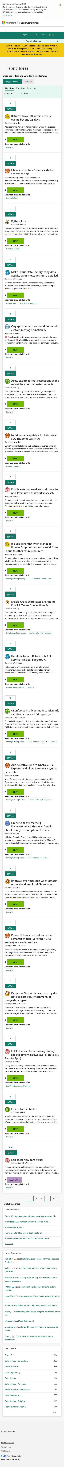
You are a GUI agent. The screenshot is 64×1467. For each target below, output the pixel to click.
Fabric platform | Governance (40, 633)
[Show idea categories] (13, 93)
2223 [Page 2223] (55, 1198)
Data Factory (11, 303)
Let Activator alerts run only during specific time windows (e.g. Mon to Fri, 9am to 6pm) (32, 1054)
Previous (48, 1412)
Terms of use (6, 1447)
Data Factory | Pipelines (15, 1384)
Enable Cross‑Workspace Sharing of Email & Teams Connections (33, 603)
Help (43, 35)
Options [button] (27, 81)
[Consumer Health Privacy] (32, 1459)
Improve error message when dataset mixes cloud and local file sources (34, 882)
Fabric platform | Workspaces (40, 578)
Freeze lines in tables (24, 1109)
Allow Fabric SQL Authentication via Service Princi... (27, 1221)
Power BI (9, 147)
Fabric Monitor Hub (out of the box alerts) (23, 1233)
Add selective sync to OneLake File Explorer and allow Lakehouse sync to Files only (31, 768)
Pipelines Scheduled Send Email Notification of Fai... (27, 1238)
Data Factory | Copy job (28, 303)
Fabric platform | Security (15, 578)
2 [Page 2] (36, 1198)
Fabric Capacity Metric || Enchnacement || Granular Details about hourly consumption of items (28, 826)
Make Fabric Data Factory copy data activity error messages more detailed (34, 273)
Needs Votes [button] (15, 1179)
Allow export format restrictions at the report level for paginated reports (35, 382)
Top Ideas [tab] (20, 88)
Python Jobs (18, 221)
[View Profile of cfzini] (7, 1336)
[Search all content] (42, 41)
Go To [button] (51, 35)
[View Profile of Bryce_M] (8, 1311)
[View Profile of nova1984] (9, 1296)
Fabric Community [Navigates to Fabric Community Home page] (29, 22)
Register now (36, 54)
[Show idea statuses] (31, 93)
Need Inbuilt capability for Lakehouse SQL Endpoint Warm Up (34, 436)
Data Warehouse (12, 1395)
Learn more (7, 15)
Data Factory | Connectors (16, 633)
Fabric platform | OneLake (16, 800)
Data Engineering (12, 249)
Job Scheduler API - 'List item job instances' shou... (36, 1305)
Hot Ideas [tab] (9, 88)
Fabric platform (12, 198)
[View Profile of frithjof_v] (9, 1258)
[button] (12, 81)
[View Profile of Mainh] (7, 1305)
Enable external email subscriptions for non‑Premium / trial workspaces (35, 491)
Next (59, 1412)
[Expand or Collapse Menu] (3, 29)
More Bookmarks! (26, 1321)
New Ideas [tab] (31, 88)
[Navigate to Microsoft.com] (9, 22)
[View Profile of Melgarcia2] (10, 1321)
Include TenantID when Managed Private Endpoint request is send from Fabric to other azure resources (31, 547)
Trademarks (5, 1451)
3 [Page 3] (41, 1198)
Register (25, 35)
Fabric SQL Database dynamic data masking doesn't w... (29, 1216)
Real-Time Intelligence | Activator (18, 1086)
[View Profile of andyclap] (9, 1327)
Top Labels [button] (9, 1348)
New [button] (15, 139)
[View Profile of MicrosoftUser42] (12, 1277)
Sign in (34, 35)
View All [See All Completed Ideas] (9, 1243)
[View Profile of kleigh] (7, 1268)
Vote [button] (11, 109)
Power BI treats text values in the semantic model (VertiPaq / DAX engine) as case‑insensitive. (28, 938)
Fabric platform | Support (37, 742)
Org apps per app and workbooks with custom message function (35, 328)
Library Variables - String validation (32, 170)
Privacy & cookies (7, 1443)
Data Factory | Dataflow (15, 687)
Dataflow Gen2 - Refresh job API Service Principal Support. (31, 657)
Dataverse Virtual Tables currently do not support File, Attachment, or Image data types (31, 996)
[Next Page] (60, 1196)
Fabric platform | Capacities (38, 858)
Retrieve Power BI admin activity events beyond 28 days (31, 117)
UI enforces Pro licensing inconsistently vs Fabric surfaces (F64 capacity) (35, 712)
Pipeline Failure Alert (14, 1227)
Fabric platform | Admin (15, 742)
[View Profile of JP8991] (8, 1286)
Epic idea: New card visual (27, 1160)
